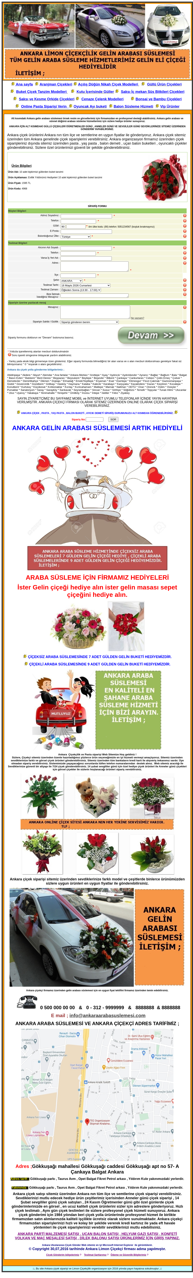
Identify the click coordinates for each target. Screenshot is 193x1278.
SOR (113, 423)
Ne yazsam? (137, 322)
